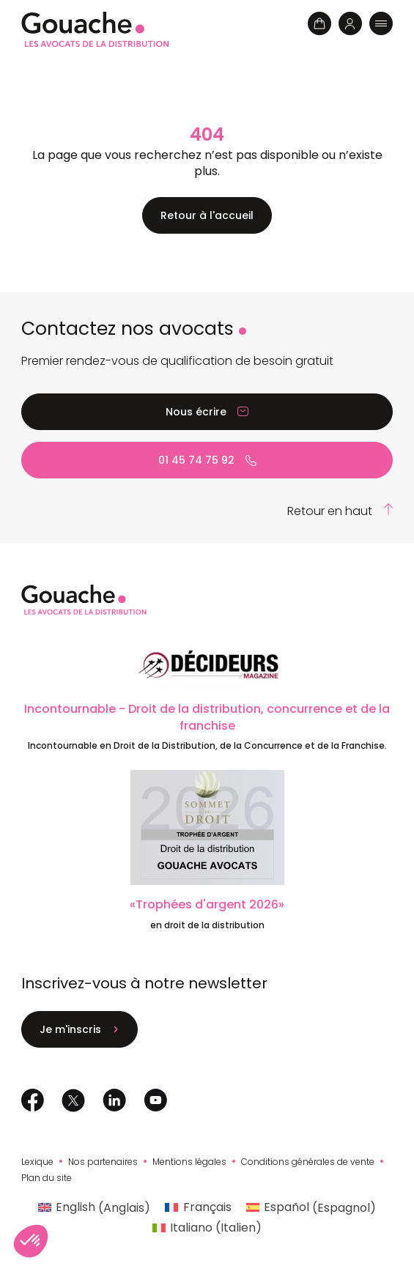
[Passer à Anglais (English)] (94, 1208)
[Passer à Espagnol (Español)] (311, 1208)
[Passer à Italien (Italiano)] (207, 1228)
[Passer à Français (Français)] (198, 1208)
